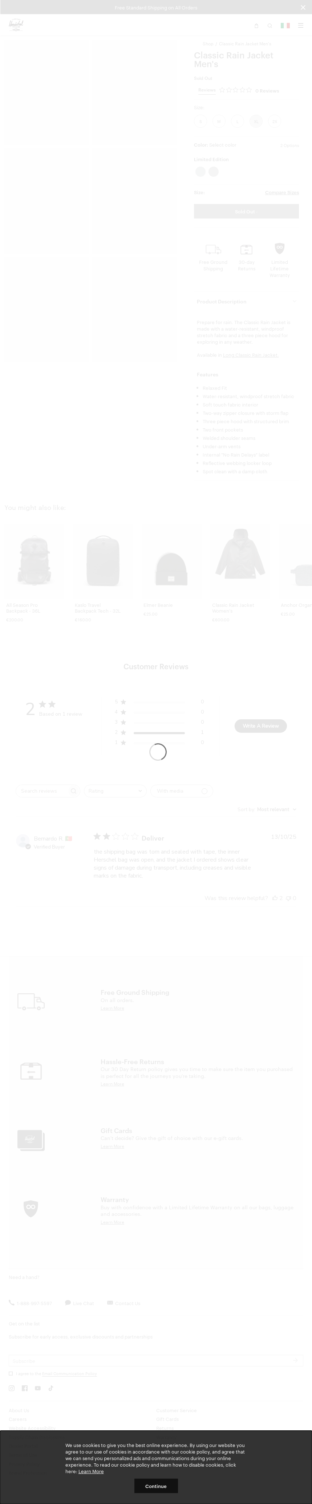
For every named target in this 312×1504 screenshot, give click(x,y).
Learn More (91, 1471)
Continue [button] (156, 1486)
